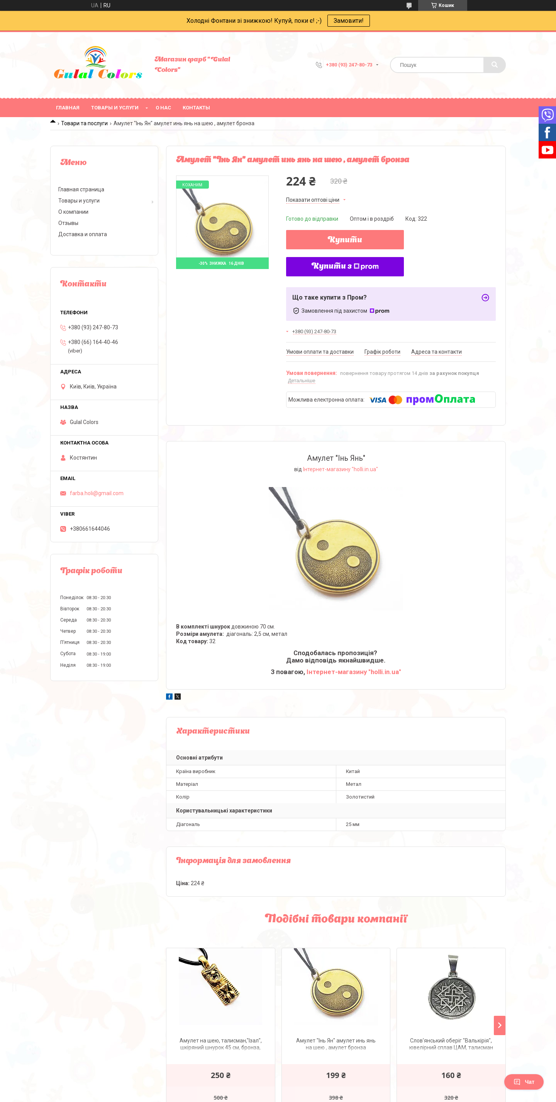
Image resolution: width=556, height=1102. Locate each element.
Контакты (196, 108)
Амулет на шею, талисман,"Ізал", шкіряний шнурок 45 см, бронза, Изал (221, 1045)
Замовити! (349, 20)
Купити (345, 240)
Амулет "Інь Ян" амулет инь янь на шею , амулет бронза (336, 1044)
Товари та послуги (84, 123)
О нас (163, 108)
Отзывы (68, 223)
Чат (524, 1081)
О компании (73, 212)
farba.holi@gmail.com (97, 493)
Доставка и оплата (82, 234)
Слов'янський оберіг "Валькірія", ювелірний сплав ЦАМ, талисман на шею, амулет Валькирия (451, 1045)
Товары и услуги (115, 108)
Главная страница (81, 189)
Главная (68, 108)
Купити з (345, 267)
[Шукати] (494, 65)
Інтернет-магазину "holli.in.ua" (340, 469)
